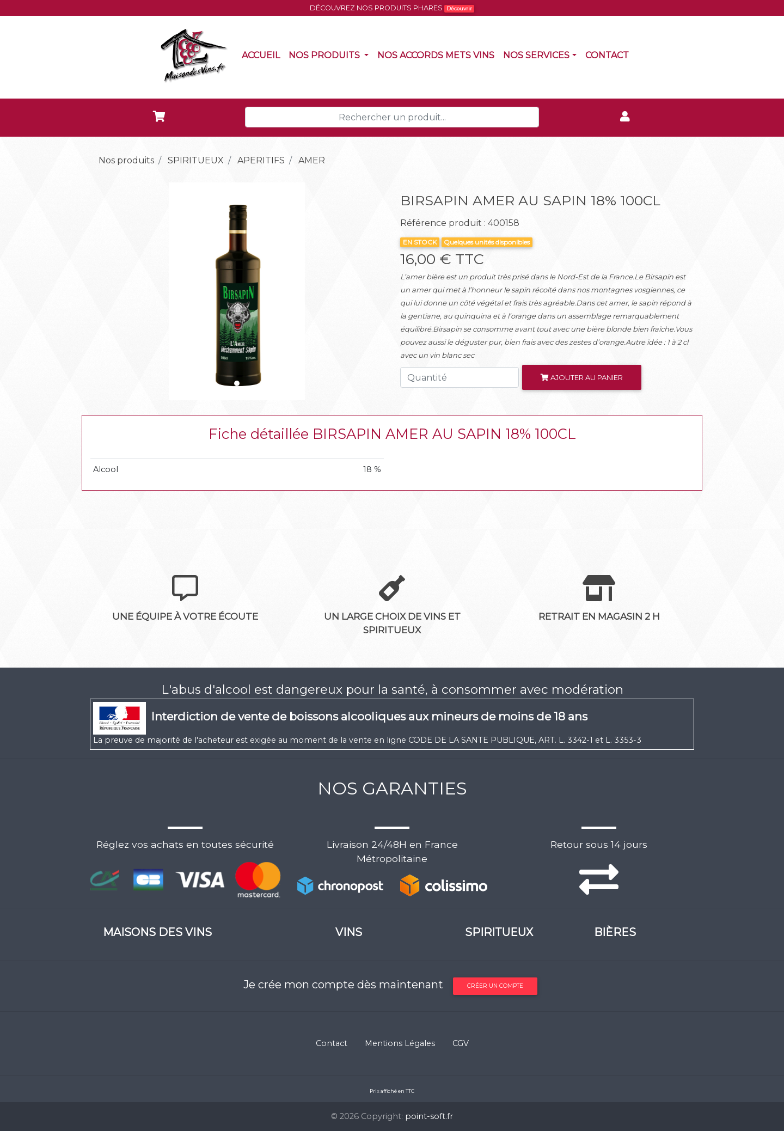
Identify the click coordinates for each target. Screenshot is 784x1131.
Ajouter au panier (582, 377)
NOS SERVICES (536, 55)
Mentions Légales (400, 1043)
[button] (112, 291)
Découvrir (459, 8)
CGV (460, 1043)
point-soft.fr (429, 1116)
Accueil (263, 54)
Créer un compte (495, 985)
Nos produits (331, 54)
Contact (609, 54)
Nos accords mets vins (438, 54)
